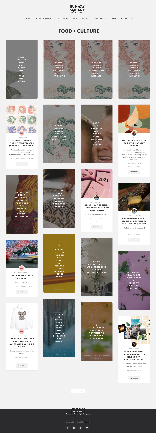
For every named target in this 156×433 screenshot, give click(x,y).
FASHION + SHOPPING (42, 18)
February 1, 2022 (59, 225)
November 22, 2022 (22, 95)
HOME (27, 18)
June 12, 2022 (59, 95)
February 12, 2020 (96, 358)
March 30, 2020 (59, 354)
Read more (21, 164)
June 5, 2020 (96, 293)
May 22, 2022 (134, 95)
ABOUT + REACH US (119, 18)
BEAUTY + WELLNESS (81, 18)
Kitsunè (86, 422)
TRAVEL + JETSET (62, 18)
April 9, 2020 (134, 306)
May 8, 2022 (59, 160)
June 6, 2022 (96, 95)
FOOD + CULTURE (101, 18)
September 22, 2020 (59, 289)
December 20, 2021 (22, 230)
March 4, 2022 (96, 160)
